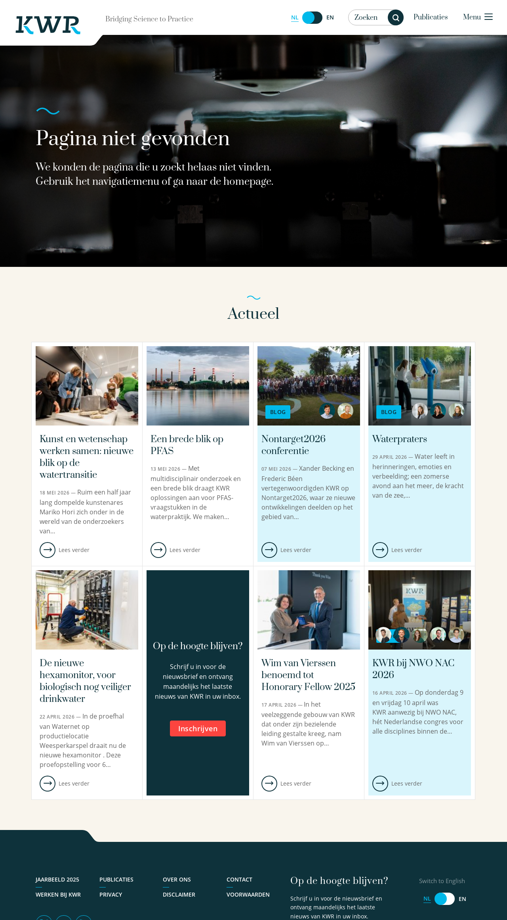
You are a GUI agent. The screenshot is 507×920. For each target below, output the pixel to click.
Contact (239, 879)
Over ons (177, 879)
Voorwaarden (248, 894)
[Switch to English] (312, 18)
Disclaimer (179, 894)
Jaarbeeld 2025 (57, 879)
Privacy (110, 894)
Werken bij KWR (58, 894)
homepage (247, 181)
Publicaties (431, 17)
